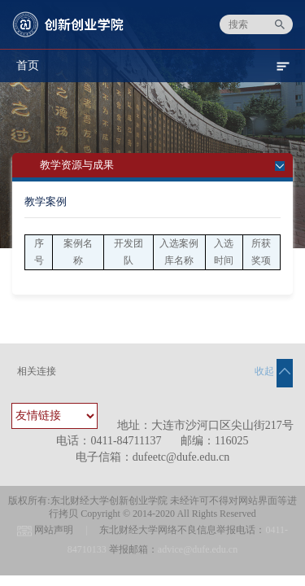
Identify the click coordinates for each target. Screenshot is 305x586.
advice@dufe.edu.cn (197, 549)
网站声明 (53, 530)
